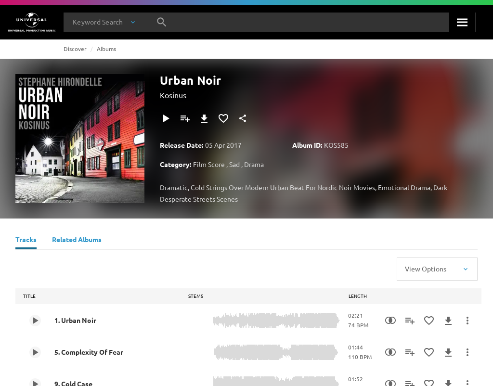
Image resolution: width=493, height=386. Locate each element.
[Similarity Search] (390, 320)
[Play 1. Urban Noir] (35, 320)
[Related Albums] (77, 240)
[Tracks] (26, 240)
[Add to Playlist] (185, 118)
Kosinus (173, 95)
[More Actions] (467, 320)
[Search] (462, 22)
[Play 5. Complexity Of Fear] (35, 352)
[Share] (242, 118)
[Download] (204, 118)
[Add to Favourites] (223, 118)
